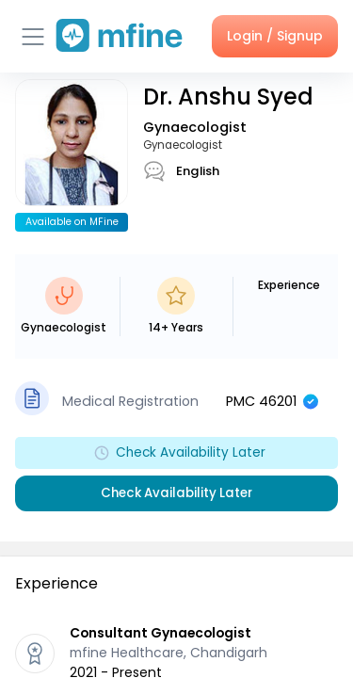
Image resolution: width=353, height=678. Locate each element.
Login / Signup (275, 35)
